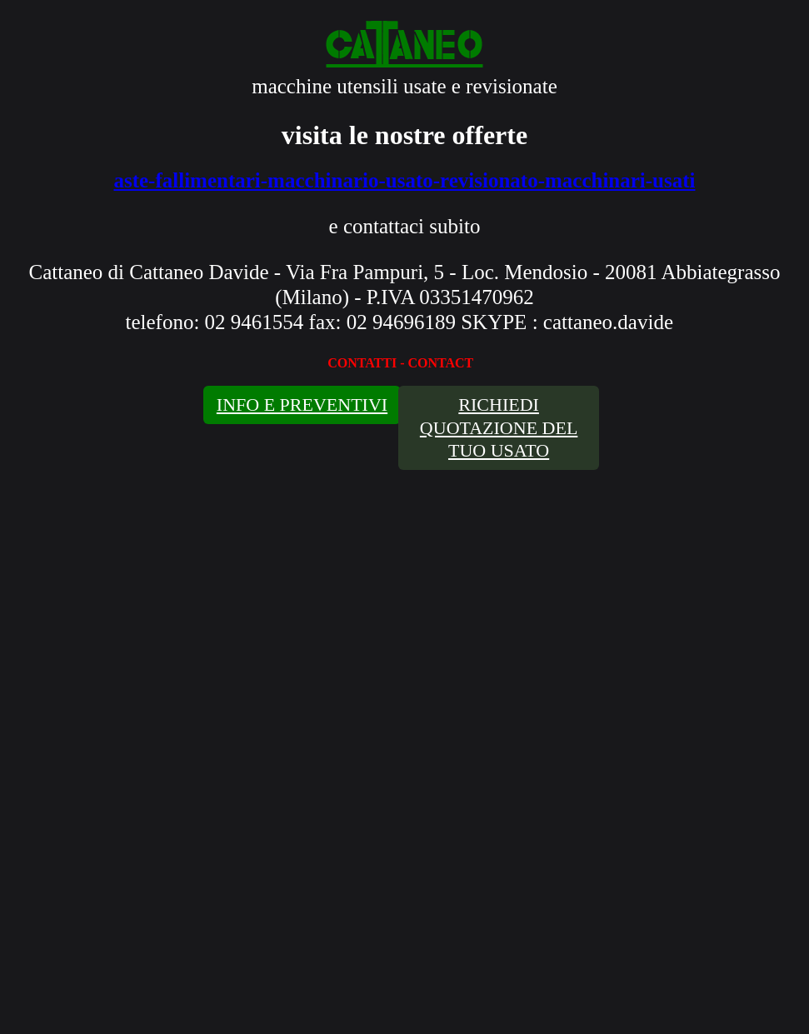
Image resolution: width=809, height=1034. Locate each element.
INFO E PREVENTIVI (302, 404)
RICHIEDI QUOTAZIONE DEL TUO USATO (498, 427)
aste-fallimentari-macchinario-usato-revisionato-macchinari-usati (404, 180)
